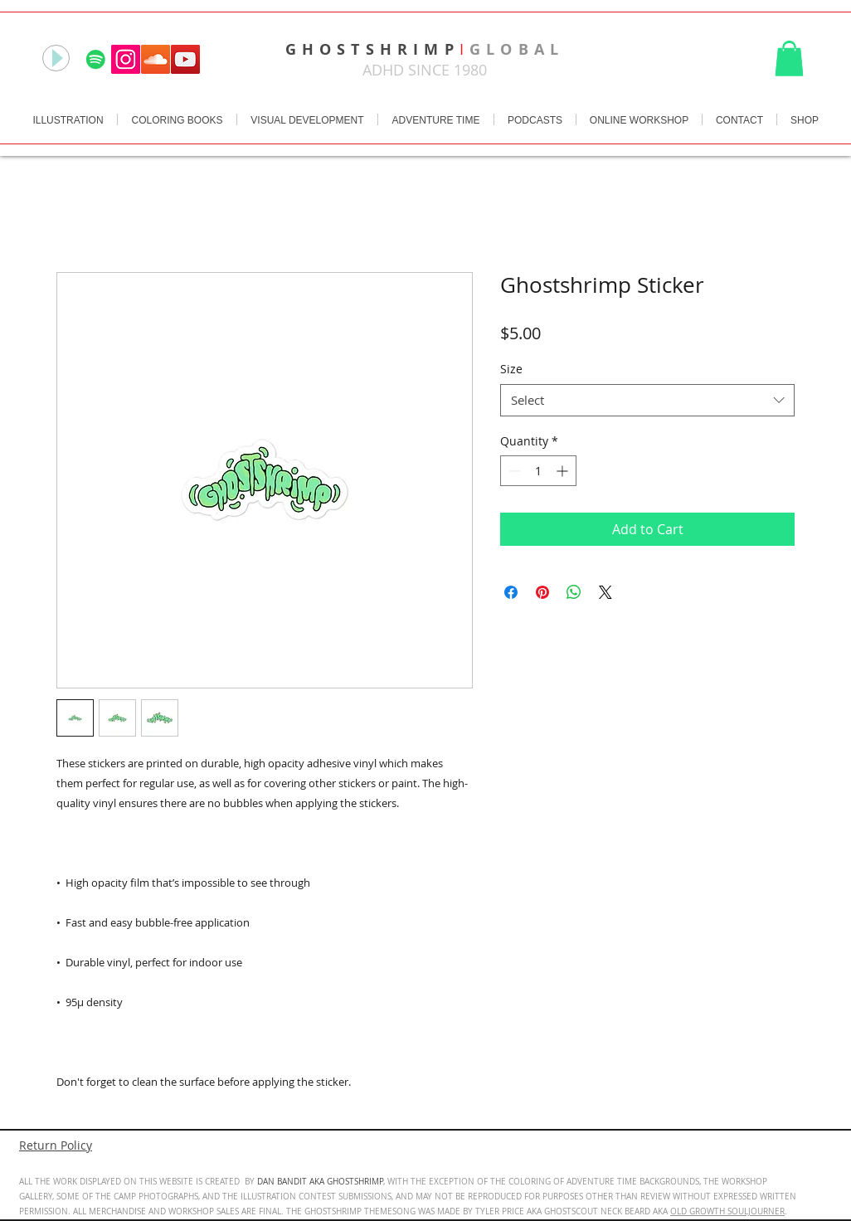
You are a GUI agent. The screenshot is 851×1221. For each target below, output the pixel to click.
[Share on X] (605, 592)
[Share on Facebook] (511, 592)
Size (511, 369)
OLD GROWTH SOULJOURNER (727, 1211)
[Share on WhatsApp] (574, 592)
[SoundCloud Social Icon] (155, 59)
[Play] (56, 58)
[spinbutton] (538, 470)
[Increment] (563, 470)
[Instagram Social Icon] (125, 59)
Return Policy (55, 1145)
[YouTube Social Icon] (185, 59)
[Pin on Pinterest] (542, 592)
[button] (789, 58)
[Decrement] (513, 470)
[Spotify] (95, 59)
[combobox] (647, 400)
